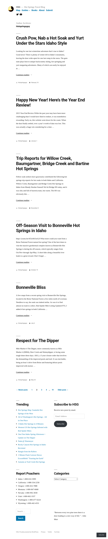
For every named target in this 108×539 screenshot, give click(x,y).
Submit (49, 10)
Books (34, 10)
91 (53, 390)
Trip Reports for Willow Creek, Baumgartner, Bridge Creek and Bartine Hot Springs (52, 163)
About (41, 10)
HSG (18, 7)
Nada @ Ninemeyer (25, 441)
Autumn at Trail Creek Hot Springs (31, 462)
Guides (25, 10)
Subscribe (60, 424)
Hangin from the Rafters (27, 451)
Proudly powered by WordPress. (29, 532)
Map (18, 10)
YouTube (57, 532)
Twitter (50, 532)
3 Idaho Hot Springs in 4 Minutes (31, 424)
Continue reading (24, 75)
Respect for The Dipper (37, 340)
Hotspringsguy (22, 82)
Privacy (43, 532)
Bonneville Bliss (31, 287)
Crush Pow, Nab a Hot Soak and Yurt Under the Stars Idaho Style (50, 41)
